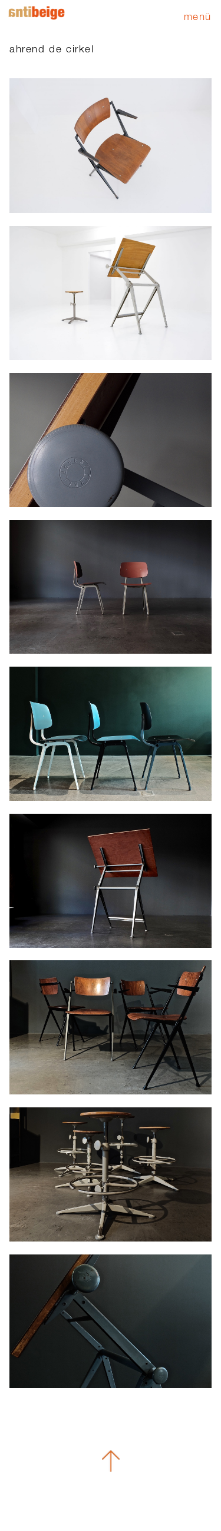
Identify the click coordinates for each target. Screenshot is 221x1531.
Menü (198, 16)
